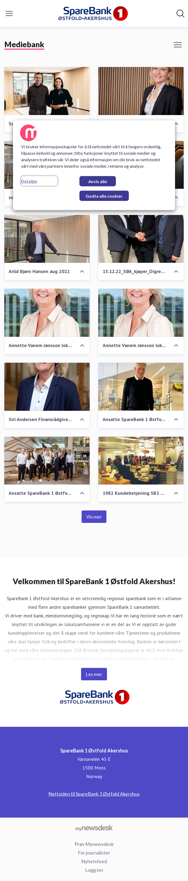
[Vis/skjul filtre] (178, 44)
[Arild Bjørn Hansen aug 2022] (47, 239)
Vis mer (94, 517)
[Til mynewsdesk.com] (94, 827)
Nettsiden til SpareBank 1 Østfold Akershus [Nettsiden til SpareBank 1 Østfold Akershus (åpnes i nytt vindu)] (94, 794)
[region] (94, 165)
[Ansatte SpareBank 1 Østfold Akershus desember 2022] (141, 387)
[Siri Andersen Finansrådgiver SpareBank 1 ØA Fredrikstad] (47, 387)
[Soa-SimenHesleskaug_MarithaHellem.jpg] (47, 91)
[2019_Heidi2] (141, 91)
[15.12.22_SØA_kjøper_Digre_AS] (141, 239)
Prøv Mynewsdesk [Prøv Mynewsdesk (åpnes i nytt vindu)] (94, 844)
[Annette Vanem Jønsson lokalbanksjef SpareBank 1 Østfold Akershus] (47, 313)
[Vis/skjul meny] (9, 13)
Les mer (94, 674)
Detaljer (29, 181)
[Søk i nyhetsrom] (180, 13)
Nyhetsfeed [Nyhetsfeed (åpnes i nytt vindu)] (94, 861)
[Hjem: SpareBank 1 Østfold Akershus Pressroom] (92, 13)
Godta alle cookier (104, 196)
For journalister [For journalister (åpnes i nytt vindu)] (94, 853)
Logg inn (94, 870)
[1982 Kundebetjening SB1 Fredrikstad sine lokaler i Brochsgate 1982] (141, 461)
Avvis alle (97, 181)
